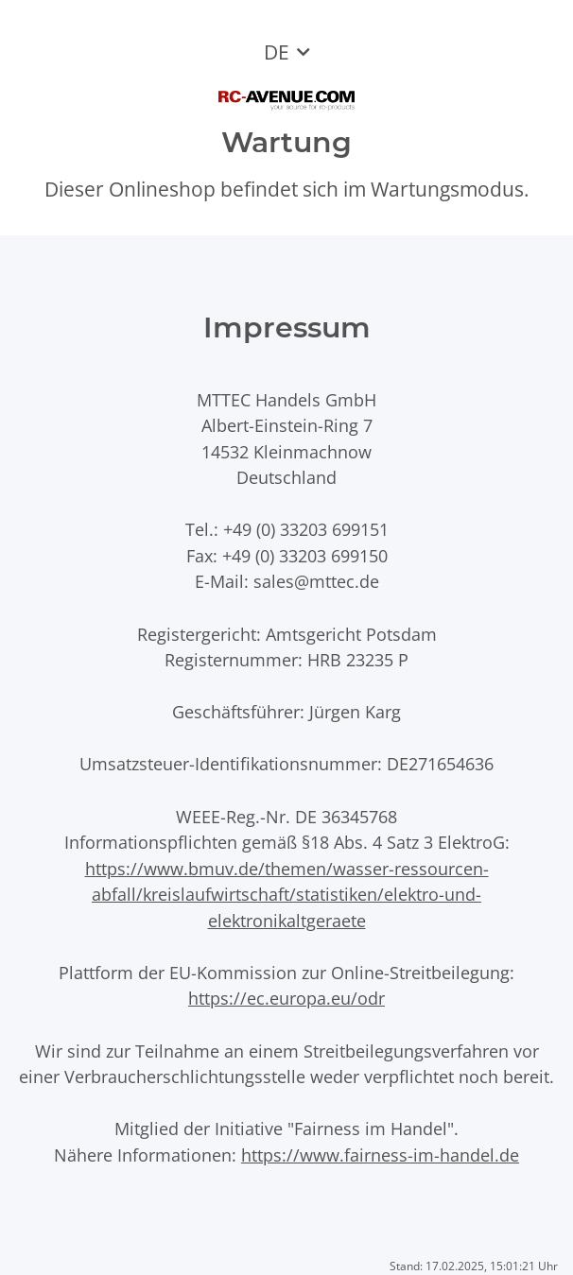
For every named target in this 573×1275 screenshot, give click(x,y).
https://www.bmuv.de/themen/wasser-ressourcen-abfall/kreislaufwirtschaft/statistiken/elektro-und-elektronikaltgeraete (287, 894)
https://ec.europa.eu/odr (286, 997)
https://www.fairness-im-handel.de (380, 1154)
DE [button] (276, 52)
